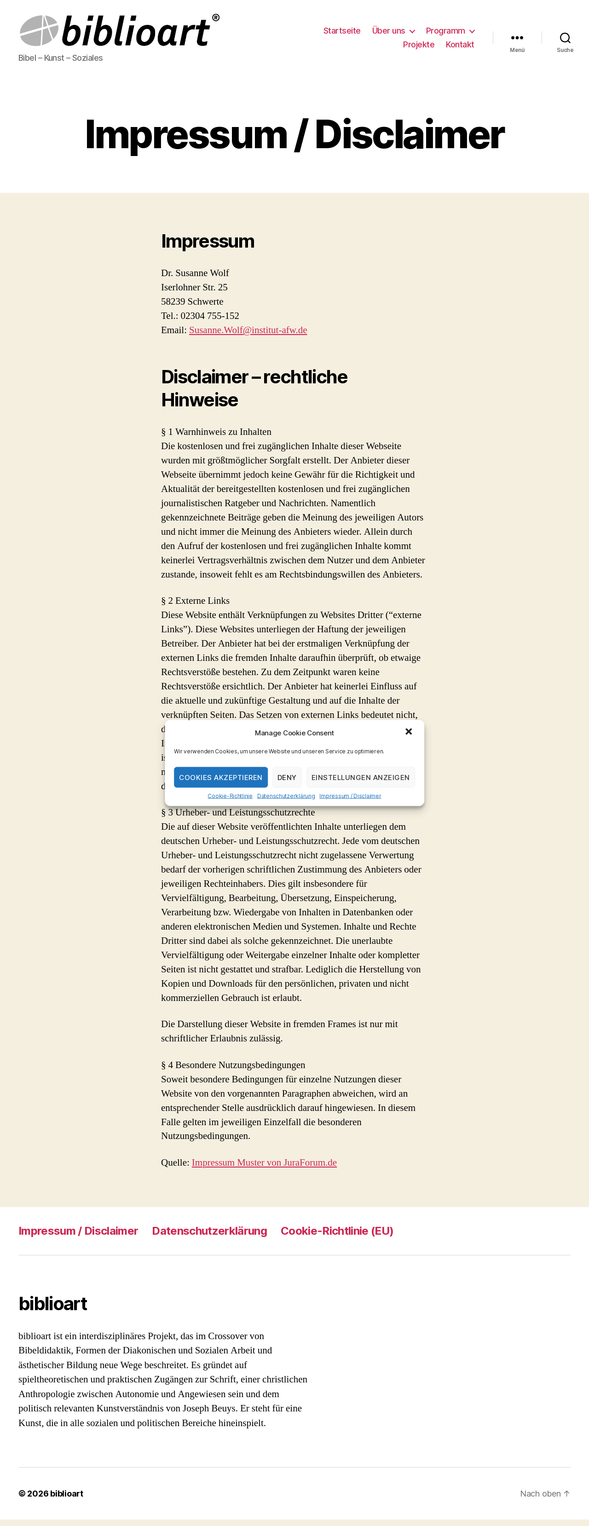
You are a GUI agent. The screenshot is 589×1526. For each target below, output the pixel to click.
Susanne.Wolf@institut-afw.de (248, 336)
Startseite (342, 34)
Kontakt (460, 47)
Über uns (388, 34)
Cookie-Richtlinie (230, 795)
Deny (287, 777)
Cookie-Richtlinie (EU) (337, 1236)
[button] (409, 732)
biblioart (66, 1500)
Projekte (418, 47)
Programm (445, 34)
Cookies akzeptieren (221, 777)
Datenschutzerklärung (286, 795)
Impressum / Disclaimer (350, 795)
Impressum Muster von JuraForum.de (264, 1168)
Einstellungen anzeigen (361, 777)
